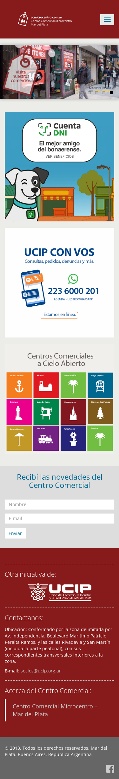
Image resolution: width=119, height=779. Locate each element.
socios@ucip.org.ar (41, 671)
